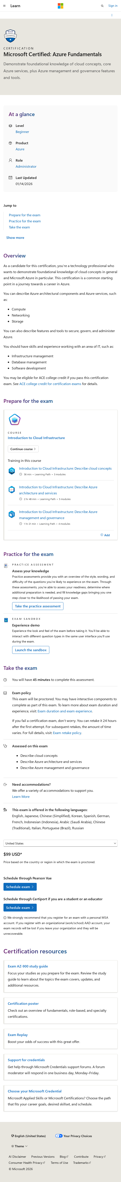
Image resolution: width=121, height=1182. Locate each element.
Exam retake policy (67, 732)
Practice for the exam (25, 221)
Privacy (98, 1156)
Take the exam (19, 227)
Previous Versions (43, 1156)
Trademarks (80, 1163)
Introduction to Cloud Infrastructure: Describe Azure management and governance (58, 514)
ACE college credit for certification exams (50, 383)
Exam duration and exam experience (65, 711)
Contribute (81, 1156)
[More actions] (112, 15)
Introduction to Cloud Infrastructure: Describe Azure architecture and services (58, 490)
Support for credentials (26, 1060)
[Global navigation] (4, 6)
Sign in (113, 5)
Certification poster (23, 1003)
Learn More (21, 796)
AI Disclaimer (17, 1156)
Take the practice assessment (38, 606)
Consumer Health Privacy (25, 1163)
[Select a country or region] (60, 843)
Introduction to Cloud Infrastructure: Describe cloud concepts (65, 468)
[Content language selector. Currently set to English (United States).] (28, 1136)
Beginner (22, 131)
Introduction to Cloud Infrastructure (36, 438)
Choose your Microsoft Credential (34, 1091)
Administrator (26, 166)
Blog (63, 1156)
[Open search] (102, 6)
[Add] (105, 535)
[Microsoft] (60, 6)
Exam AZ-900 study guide (28, 966)
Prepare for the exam (24, 215)
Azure (20, 149)
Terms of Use (59, 1163)
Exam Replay (18, 1035)
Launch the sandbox (30, 650)
